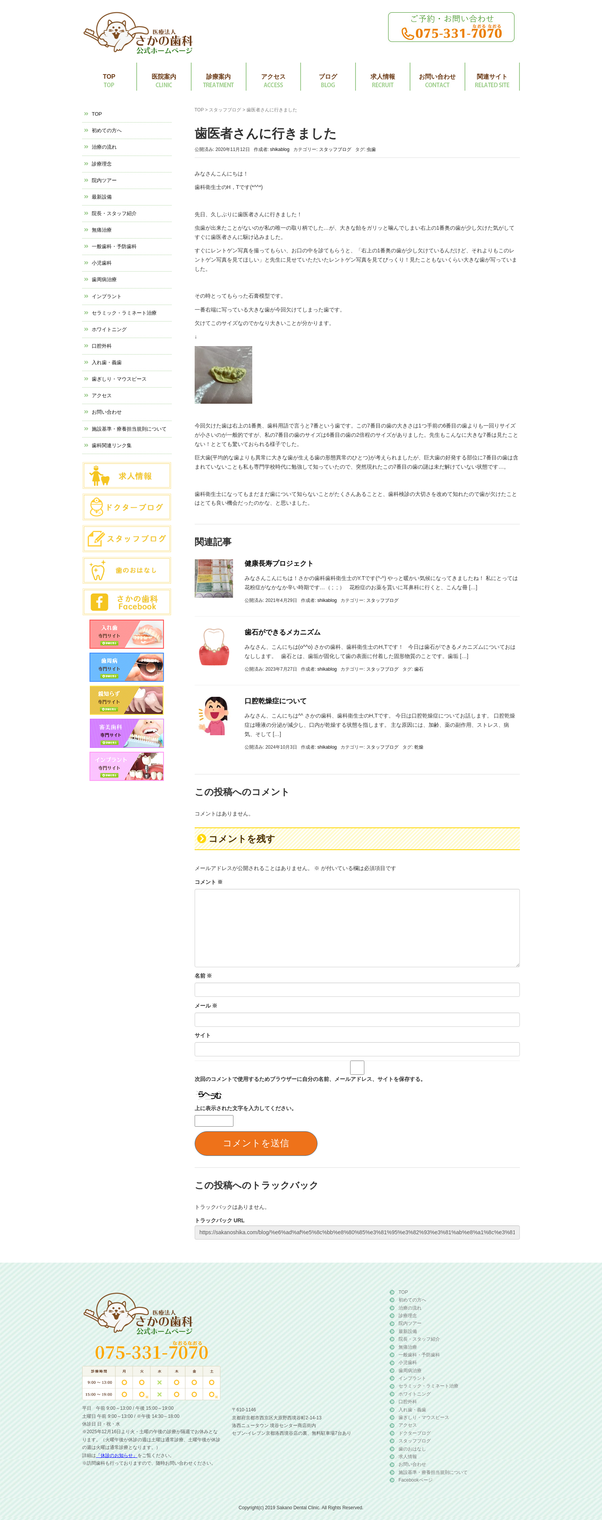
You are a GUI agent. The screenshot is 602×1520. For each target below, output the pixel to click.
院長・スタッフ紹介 (114, 213)
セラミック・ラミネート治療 (124, 313)
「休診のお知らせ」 (116, 1455)
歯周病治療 (104, 279)
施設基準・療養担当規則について (129, 429)
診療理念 (102, 164)
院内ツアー (104, 180)
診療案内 (218, 76)
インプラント (107, 296)
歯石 (418, 669)
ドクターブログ (415, 1433)
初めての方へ (107, 130)
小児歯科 (102, 263)
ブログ (328, 76)
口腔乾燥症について (276, 701)
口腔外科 (102, 346)
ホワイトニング (109, 329)
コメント (209, 882)
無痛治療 (102, 230)
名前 (203, 976)
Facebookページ (416, 1480)
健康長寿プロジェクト (279, 563)
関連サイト (492, 76)
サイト (203, 1035)
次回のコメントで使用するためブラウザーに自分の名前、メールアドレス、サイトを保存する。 (310, 1079)
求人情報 (382, 76)
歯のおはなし (412, 1449)
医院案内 (164, 76)
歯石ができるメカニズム (283, 632)
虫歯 (371, 149)
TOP (109, 76)
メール (206, 1006)
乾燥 (418, 747)
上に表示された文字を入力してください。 (246, 1108)
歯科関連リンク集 (112, 445)
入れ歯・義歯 (107, 362)
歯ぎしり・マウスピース (119, 379)
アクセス (273, 76)
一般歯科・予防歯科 (114, 246)
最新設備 (102, 197)
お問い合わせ (437, 76)
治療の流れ (104, 147)
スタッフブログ (225, 110)
